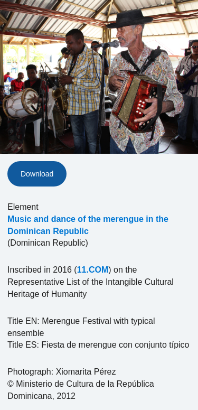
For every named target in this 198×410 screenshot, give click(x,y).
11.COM (93, 269)
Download (37, 174)
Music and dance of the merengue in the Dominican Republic (87, 225)
